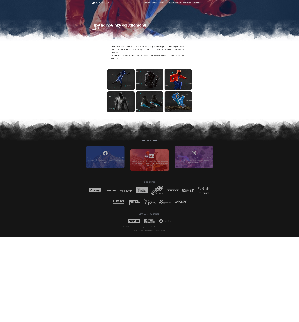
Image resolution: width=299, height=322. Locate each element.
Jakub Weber (149, 230)
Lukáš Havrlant (160, 230)
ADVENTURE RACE (175, 3)
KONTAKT (196, 3)
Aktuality (145, 3)
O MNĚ (154, 3)
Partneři (187, 3)
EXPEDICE (162, 3)
